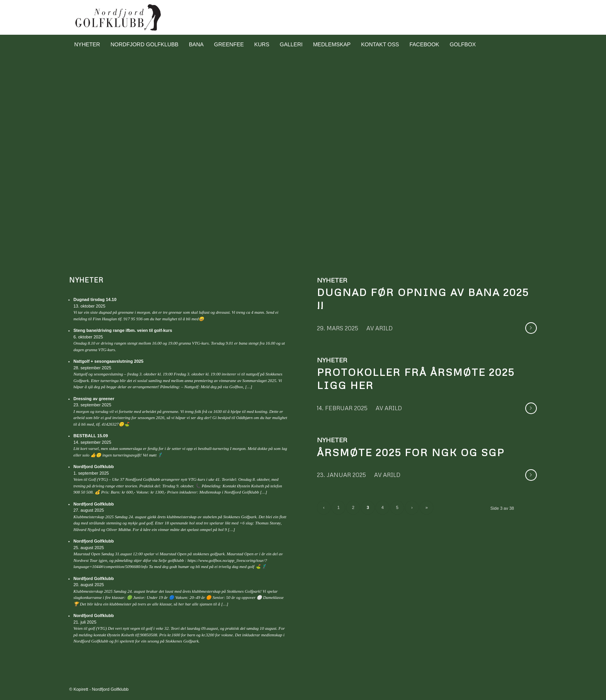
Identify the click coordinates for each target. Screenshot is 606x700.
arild (384, 328)
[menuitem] (87, 44)
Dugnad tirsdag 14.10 (94, 299)
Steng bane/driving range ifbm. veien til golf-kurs (122, 330)
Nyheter (86, 280)
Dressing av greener (93, 398)
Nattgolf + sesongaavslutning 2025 (108, 361)
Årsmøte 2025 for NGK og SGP (410, 452)
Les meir (531, 328)
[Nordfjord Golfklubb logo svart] (118, 17)
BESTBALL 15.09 (90, 435)
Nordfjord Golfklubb (93, 466)
